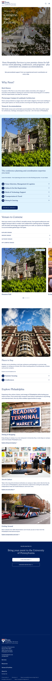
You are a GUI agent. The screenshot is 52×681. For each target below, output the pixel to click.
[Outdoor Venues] (26, 239)
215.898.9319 (5, 656)
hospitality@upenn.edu (7, 654)
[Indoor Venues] (26, 235)
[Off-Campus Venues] (26, 243)
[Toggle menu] (49, 3)
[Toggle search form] (46, 3)
